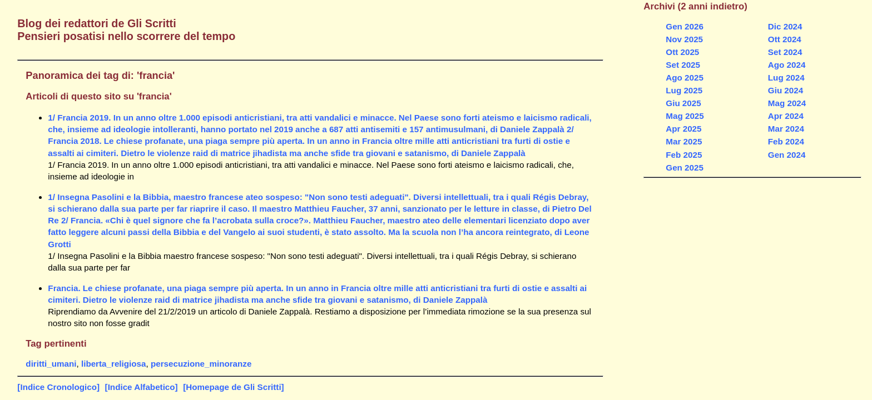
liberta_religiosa (113, 363)
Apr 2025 (683, 128)
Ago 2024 (787, 64)
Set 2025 (683, 64)
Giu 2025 (683, 103)
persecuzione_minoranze (201, 363)
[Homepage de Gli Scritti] (233, 387)
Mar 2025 (684, 141)
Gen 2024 (787, 154)
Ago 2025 (684, 77)
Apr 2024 (786, 116)
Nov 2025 (684, 39)
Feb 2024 (786, 141)
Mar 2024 (786, 128)
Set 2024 (785, 52)
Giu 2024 (785, 90)
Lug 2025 (684, 90)
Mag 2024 (787, 103)
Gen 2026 (684, 26)
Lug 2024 (786, 77)
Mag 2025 (684, 116)
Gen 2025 (684, 167)
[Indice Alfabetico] (141, 387)
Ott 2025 (682, 52)
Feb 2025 (684, 154)
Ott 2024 (784, 39)
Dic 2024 (785, 26)
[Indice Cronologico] (58, 387)
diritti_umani (51, 363)
